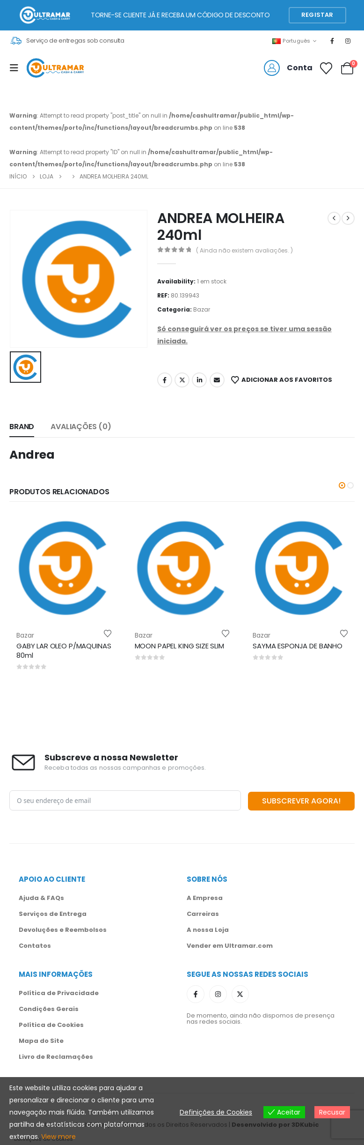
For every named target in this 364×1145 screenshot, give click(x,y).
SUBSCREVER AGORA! (301, 800)
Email (217, 379)
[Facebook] (332, 40)
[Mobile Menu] (16, 68)
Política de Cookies (51, 1023)
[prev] (334, 218)
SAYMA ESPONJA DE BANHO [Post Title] (297, 646)
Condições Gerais (49, 1008)
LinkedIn (199, 379)
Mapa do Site (41, 1039)
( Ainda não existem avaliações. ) (244, 250)
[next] (348, 218)
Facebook (164, 379)
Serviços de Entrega (53, 912)
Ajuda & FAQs (41, 896)
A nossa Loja (208, 928)
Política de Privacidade (59, 992)
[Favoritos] (326, 68)
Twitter (182, 379)
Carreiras (203, 912)
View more (58, 1136)
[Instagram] (348, 40)
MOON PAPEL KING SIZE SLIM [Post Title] (179, 646)
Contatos (35, 944)
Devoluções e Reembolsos (63, 928)
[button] (317, 15)
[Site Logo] (55, 68)
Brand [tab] (21, 426)
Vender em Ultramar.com (230, 944)
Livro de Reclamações (56, 1055)
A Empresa (205, 896)
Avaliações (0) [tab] (81, 426)
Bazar (201, 309)
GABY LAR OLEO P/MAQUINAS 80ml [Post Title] (63, 650)
